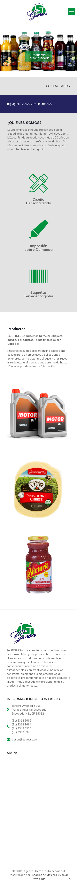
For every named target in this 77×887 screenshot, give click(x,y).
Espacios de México (43, 875)
